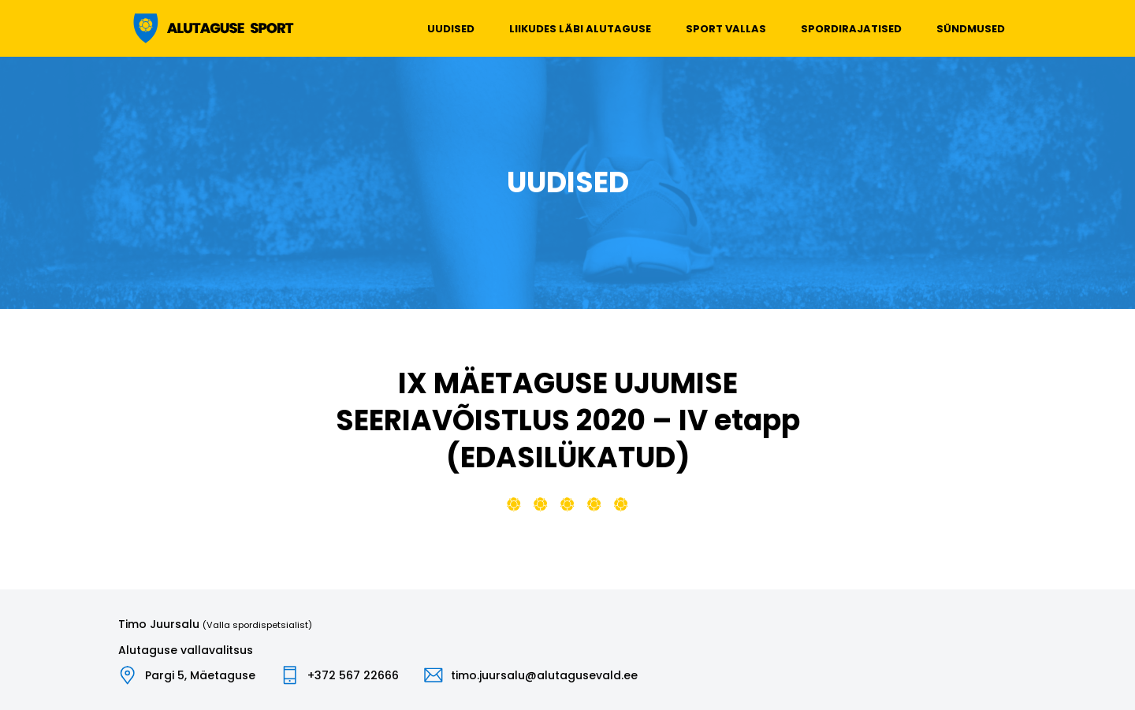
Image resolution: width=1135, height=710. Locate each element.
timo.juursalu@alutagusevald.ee (544, 675)
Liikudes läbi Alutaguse (580, 28)
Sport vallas (726, 28)
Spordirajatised (851, 28)
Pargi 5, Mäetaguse (200, 675)
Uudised (450, 28)
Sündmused (970, 28)
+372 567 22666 (353, 675)
